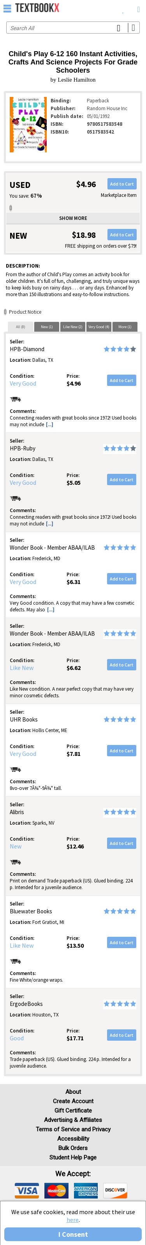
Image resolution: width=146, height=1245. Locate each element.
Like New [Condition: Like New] (21, 668)
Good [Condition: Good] (17, 1038)
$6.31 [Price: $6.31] (74, 582)
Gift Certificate (73, 1110)
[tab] (20, 327)
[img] (27, 1191)
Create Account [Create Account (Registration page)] (73, 1101)
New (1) (47, 326)
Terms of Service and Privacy (73, 1129)
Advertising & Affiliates (73, 1120)
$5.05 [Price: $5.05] (74, 482)
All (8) (20, 326)
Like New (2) (73, 326)
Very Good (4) (98, 326)
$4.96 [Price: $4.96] (74, 383)
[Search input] (73, 27)
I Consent (73, 1234)
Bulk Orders (73, 1148)
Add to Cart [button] (122, 184)
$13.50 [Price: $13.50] (75, 945)
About (73, 1091)
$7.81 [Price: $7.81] (74, 753)
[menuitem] (123, 8)
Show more (73, 218)
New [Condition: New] (15, 846)
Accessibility (73, 1138)
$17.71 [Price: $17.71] (75, 1038)
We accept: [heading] (73, 1174)
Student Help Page (73, 1157)
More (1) (125, 326)
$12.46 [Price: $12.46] (75, 846)
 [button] (7, 8)
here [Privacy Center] (73, 1220)
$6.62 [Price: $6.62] (74, 668)
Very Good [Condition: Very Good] (23, 383)
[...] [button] (49, 424)
